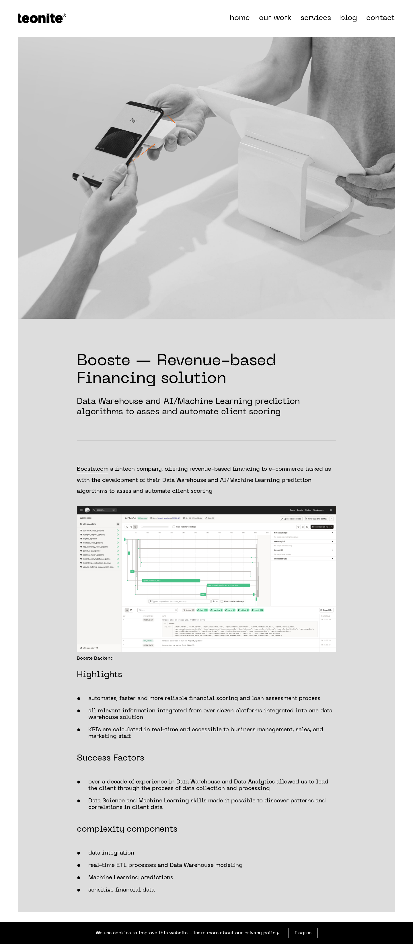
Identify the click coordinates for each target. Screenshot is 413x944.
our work (275, 18)
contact (380, 18)
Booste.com (92, 469)
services (316, 18)
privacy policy (261, 933)
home (240, 18)
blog (348, 18)
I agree (303, 933)
